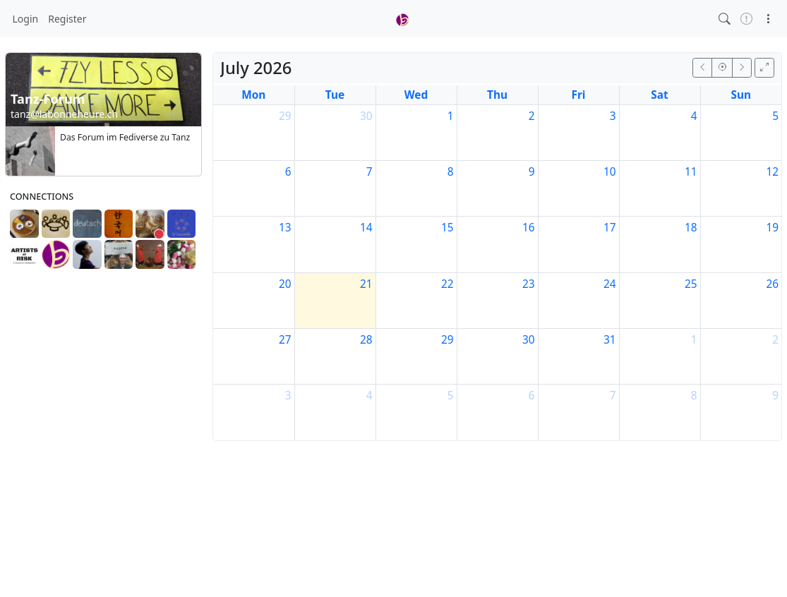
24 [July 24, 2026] (609, 284)
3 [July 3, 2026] (613, 116)
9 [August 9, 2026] (775, 395)
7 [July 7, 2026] (369, 171)
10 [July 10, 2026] (609, 171)
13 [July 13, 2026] (285, 227)
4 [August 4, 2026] (369, 395)
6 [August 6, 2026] (532, 395)
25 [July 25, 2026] (691, 284)
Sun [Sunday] (741, 95)
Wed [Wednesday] (416, 95)
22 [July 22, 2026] (447, 284)
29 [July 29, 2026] (447, 339)
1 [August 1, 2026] (694, 339)
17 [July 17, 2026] (609, 227)
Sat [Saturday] (659, 95)
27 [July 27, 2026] (285, 339)
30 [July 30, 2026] (528, 339)
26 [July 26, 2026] (772, 284)
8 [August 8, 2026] (694, 395)
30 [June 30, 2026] (366, 116)
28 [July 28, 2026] (366, 339)
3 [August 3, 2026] (288, 395)
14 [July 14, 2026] (366, 227)
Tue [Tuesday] (334, 95)
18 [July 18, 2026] (691, 227)
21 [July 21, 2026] (366, 284)
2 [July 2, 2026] (532, 116)
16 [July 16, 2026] (528, 227)
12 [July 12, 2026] (772, 171)
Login (26, 18)
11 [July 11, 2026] (691, 171)
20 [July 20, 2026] (285, 284)
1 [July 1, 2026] (450, 116)
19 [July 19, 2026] (772, 227)
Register (67, 18)
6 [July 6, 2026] (288, 171)
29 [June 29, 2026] (285, 116)
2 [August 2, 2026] (775, 339)
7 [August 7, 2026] (613, 395)
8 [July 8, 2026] (450, 171)
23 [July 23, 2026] (528, 284)
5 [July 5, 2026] (775, 116)
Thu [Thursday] (497, 95)
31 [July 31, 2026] (609, 339)
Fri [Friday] (579, 95)
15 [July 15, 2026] (447, 227)
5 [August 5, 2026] (450, 395)
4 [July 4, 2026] (694, 116)
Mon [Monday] (253, 95)
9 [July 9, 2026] (532, 171)
